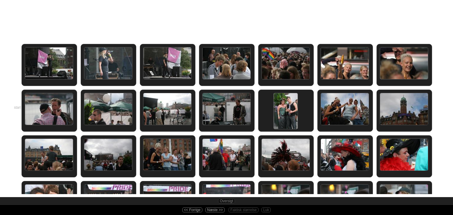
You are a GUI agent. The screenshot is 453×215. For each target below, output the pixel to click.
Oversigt (226, 201)
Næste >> (215, 210)
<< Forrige (192, 210)
